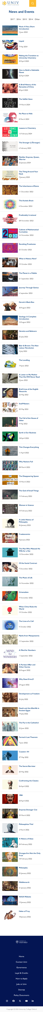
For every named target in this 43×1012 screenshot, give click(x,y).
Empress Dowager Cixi (28, 810)
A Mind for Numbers (27, 650)
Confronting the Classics (28, 781)
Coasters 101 (24, 752)
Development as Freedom (29, 694)
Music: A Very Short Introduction (27, 27)
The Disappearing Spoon (29, 476)
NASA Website (25, 897)
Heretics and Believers (28, 331)
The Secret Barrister (27, 766)
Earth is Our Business (27, 433)
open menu (39, 3)
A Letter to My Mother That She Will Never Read (29, 376)
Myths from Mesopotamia (29, 636)
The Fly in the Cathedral (29, 723)
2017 (12, 19)
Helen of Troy (24, 911)
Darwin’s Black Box (26, 302)
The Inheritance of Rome (29, 186)
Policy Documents (21, 995)
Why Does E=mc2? (26, 679)
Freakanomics (24, 534)
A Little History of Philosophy (26, 521)
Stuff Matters (24, 404)
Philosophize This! (26, 824)
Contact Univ (21, 962)
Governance (21, 967)
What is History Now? (28, 259)
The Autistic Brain (26, 201)
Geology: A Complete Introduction (27, 318)
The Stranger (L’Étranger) (29, 143)
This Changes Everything (29, 447)
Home (21, 956)
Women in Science (26, 505)
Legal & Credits (21, 973)
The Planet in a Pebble (28, 273)
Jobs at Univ (21, 984)
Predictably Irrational (27, 215)
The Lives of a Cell (26, 621)
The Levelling (24, 360)
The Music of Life (25, 578)
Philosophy (23, 868)
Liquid (21, 41)
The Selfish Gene (25, 99)
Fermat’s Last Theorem (28, 737)
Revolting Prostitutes (27, 244)
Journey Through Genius (29, 288)
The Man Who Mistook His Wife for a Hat (29, 550)
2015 (25, 19)
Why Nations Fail (26, 462)
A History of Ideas (26, 839)
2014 (31, 19)
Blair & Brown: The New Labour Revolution (29, 347)
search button (32, 3)
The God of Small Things (29, 491)
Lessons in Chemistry (27, 128)
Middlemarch (24, 882)
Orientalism (24, 592)
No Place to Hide (25, 114)
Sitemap (21, 989)
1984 (21, 795)
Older (37, 19)
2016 (19, 19)
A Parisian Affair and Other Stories (27, 666)
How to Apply (21, 978)
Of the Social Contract (28, 563)
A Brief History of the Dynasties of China (27, 86)
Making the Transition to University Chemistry (29, 56)
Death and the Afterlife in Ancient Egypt (29, 709)
